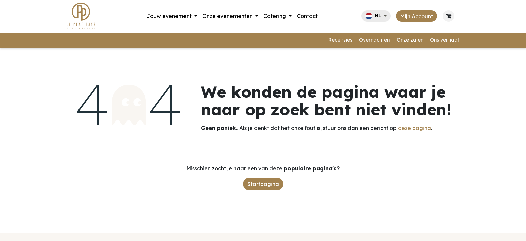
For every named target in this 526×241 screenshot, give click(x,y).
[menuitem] (172, 16)
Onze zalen (410, 40)
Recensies (340, 40)
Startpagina (263, 184)
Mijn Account (416, 16)
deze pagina (414, 128)
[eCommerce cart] (448, 16)
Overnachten (374, 40)
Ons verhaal (444, 40)
